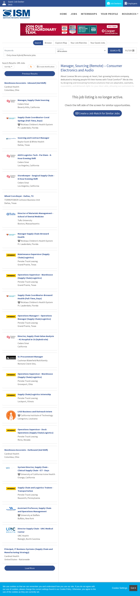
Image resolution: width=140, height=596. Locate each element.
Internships (89, 13)
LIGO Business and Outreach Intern (35, 411)
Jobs (74, 13)
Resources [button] (129, 13)
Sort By (8, 66)
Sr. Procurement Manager (30, 356)
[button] (130, 51)
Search (38, 42)
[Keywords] (29, 51)
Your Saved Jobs (98, 42)
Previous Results (30, 73)
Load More (30, 568)
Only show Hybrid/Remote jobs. (21, 55)
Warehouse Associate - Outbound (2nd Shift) (26, 450)
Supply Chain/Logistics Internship (34, 394)
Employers (131, 3)
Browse (48, 42)
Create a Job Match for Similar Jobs (98, 113)
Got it (133, 588)
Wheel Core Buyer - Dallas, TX (18, 196)
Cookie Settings (119, 588)
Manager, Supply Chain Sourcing (33, 100)
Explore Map (61, 42)
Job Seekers (114, 3)
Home (63, 13)
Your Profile (109, 13)
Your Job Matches (79, 42)
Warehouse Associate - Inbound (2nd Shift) (25, 83)
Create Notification (45, 66)
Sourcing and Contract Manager (33, 137)
